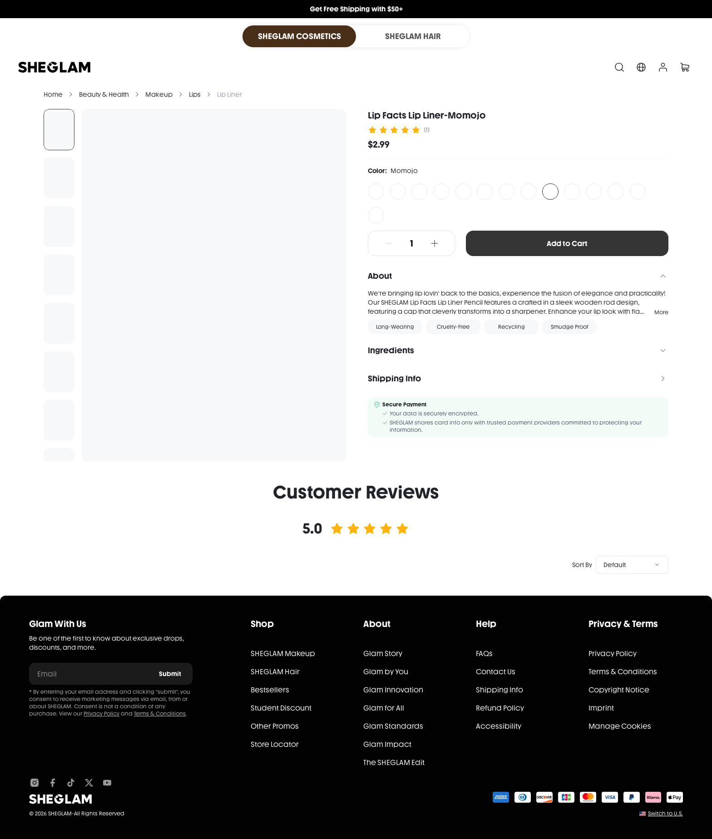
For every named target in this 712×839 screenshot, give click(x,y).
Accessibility (498, 726)
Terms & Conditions (160, 714)
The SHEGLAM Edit (394, 762)
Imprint (601, 708)
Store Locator (275, 744)
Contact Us (495, 671)
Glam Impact (387, 744)
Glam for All (383, 708)
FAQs (484, 653)
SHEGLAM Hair (275, 671)
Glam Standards (393, 726)
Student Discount (281, 708)
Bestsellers (270, 690)
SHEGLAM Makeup (283, 653)
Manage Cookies (619, 726)
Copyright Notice (618, 690)
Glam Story (382, 653)
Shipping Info (499, 690)
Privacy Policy (101, 714)
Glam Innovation (393, 690)
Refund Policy (500, 708)
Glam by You (385, 671)
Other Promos (275, 726)
